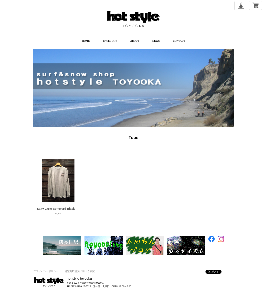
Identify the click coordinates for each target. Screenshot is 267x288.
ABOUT (134, 40)
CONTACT (179, 40)
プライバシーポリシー (45, 271)
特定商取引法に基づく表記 (80, 271)
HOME (86, 40)
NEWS (156, 40)
